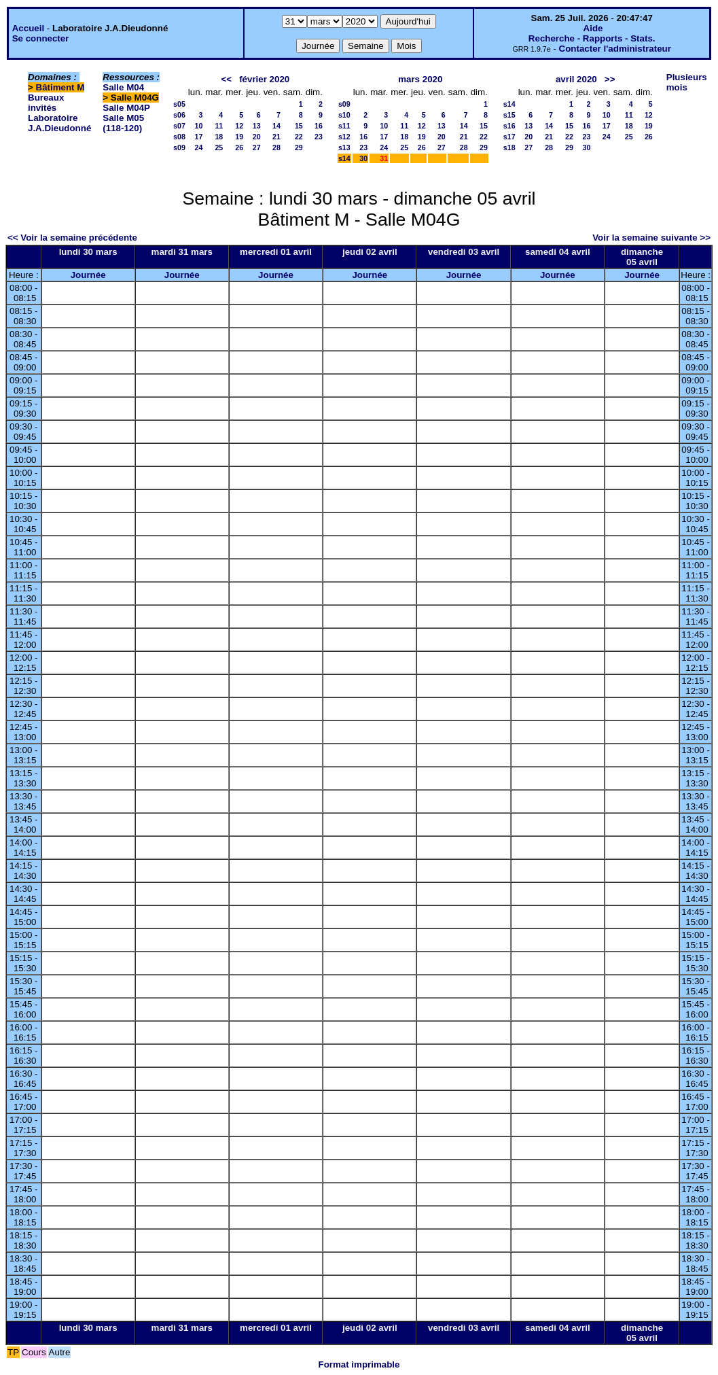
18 (219, 137)
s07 (179, 126)
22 (299, 137)
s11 (344, 126)
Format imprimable (359, 1364)
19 (239, 137)
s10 (344, 115)
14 (276, 126)
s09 (179, 147)
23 (319, 137)
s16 (509, 126)
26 (239, 147)
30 (363, 158)
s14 (344, 158)
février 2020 (264, 79)
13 (257, 126)
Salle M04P (126, 108)
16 (319, 126)
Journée (88, 275)
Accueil (28, 28)
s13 (344, 147)
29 (299, 147)
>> (610, 79)
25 (219, 147)
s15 (509, 115)
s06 (179, 115)
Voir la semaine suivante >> (651, 237)
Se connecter (40, 38)
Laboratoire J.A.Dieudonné (59, 123)
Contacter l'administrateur (615, 48)
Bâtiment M (60, 87)
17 (198, 137)
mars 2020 (420, 79)
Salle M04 (123, 87)
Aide (593, 28)
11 (219, 126)
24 (198, 147)
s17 (509, 137)
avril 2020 (576, 79)
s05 (179, 104)
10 (198, 126)
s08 (179, 137)
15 (299, 126)
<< (226, 79)
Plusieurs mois (686, 82)
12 (239, 126)
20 (257, 137)
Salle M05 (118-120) (123, 123)
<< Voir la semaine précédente (72, 237)
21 (276, 137)
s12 (344, 137)
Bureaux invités (46, 102)
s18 (509, 147)
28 (276, 147)
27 (257, 147)
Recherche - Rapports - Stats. (592, 38)
